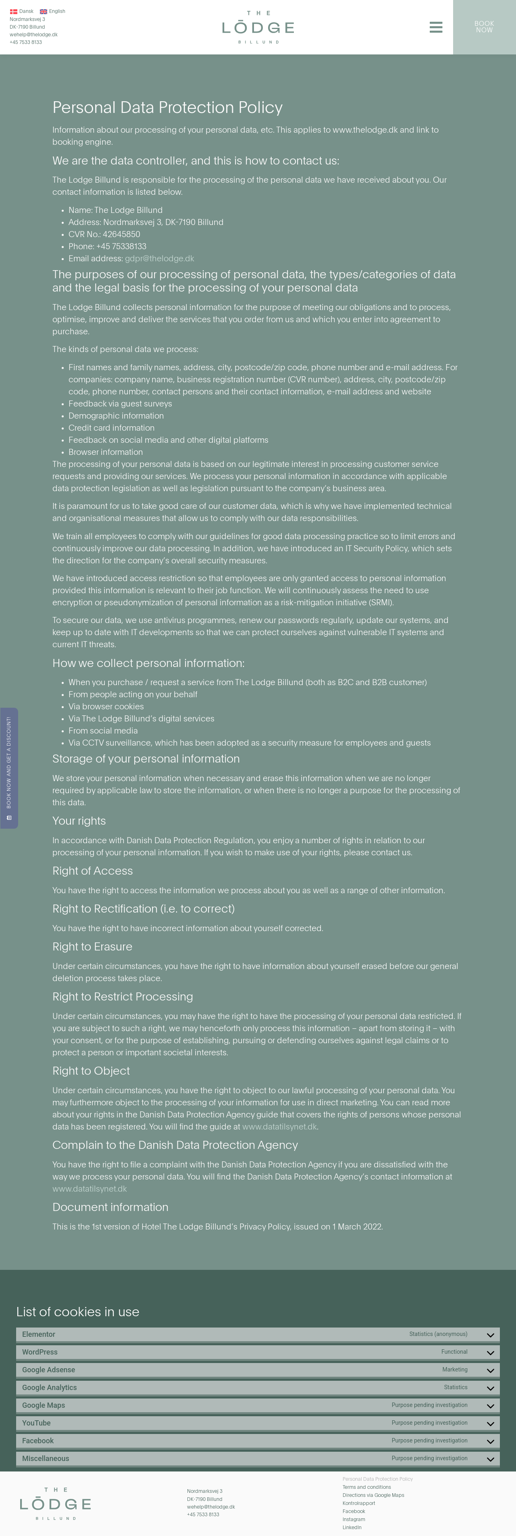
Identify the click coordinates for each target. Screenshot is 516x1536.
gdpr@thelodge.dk (159, 259)
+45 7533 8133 (26, 43)
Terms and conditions (367, 1487)
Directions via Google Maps (373, 1495)
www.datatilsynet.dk (279, 1127)
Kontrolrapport (359, 1503)
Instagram (354, 1519)
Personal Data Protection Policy (378, 1479)
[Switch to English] (52, 11)
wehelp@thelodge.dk (34, 35)
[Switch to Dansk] (21, 11)
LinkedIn (352, 1528)
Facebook (354, 1511)
